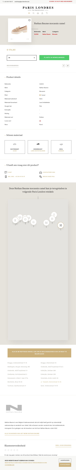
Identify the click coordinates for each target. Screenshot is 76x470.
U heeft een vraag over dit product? (22, 165)
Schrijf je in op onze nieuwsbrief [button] (60, 1)
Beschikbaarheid (13, 65)
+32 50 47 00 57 (8, 1)
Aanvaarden (65, 464)
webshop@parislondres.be (22, 1)
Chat (8, 172)
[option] (19, 30)
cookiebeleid (9, 465)
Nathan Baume (47, 33)
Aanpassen (65, 460)
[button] (33, 13)
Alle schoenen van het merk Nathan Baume (22, 433)
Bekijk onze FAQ (47, 176)
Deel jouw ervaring (63, 445)
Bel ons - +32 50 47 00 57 (15, 176)
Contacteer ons (47, 172)
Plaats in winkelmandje (54, 57)
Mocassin (55, 33)
